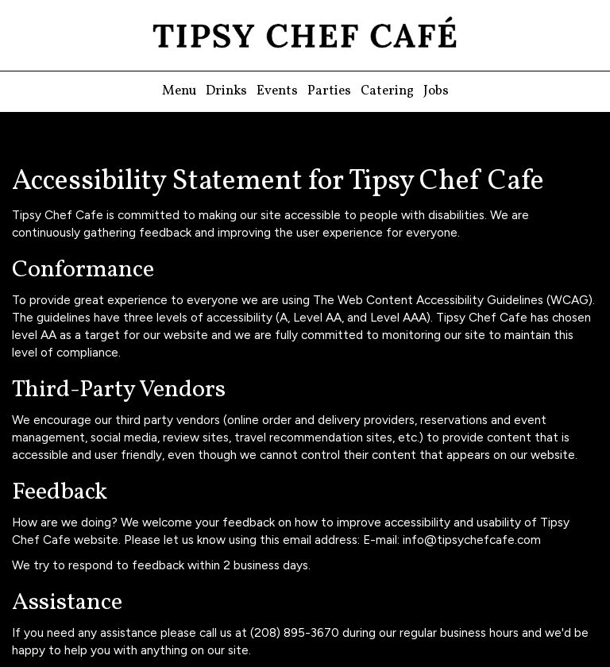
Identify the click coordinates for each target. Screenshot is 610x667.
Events (277, 91)
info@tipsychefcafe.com (472, 539)
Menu (179, 91)
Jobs (436, 91)
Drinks (226, 91)
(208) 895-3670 (294, 632)
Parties (329, 91)
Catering (387, 91)
